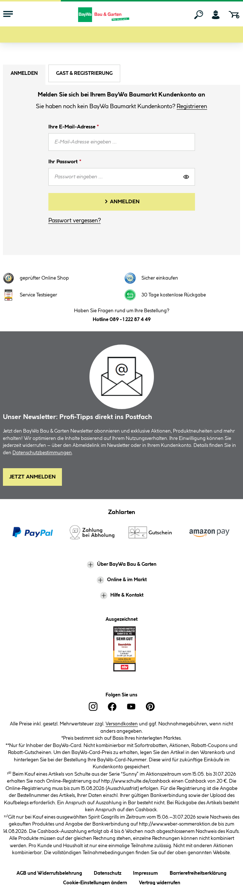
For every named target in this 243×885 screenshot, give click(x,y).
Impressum (145, 871)
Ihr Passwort (64, 161)
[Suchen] (198, 14)
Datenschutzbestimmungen (42, 453)
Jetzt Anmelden (32, 477)
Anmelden (125, 201)
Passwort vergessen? (74, 220)
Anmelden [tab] (24, 73)
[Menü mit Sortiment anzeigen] (8, 15)
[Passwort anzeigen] (186, 177)
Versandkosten (122, 724)
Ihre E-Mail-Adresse (73, 127)
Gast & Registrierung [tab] (84, 73)
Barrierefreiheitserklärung (198, 871)
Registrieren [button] (192, 106)
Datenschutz (107, 871)
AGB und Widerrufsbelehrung (49, 871)
